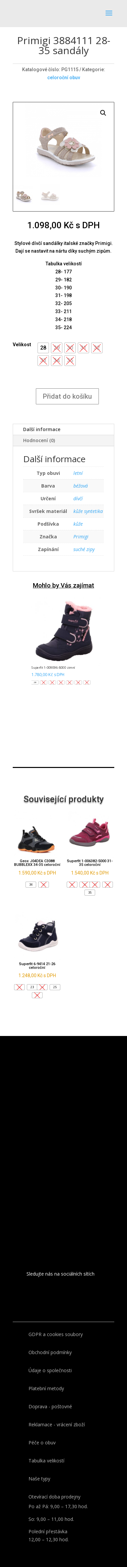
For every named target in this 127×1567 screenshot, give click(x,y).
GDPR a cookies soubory (55, 1334)
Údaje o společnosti (50, 1370)
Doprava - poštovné (50, 1406)
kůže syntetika (88, 511)
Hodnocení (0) (39, 440)
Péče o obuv (42, 1442)
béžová (80, 486)
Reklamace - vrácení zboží (56, 1424)
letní (78, 473)
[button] (43, 348)
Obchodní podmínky (50, 1352)
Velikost (22, 344)
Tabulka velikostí (46, 1460)
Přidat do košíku (67, 396)
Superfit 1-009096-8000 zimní (53, 667)
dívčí (78, 498)
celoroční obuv (63, 77)
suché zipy (83, 549)
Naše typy (39, 1478)
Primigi (80, 536)
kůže (78, 524)
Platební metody (46, 1388)
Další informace (41, 429)
